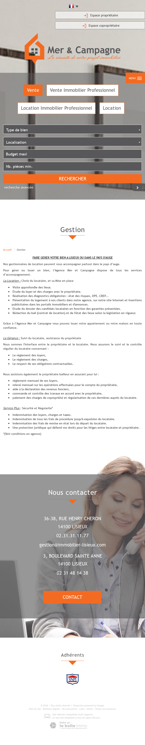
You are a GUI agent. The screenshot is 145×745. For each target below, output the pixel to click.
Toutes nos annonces (105, 709)
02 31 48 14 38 (72, 573)
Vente (33, 90)
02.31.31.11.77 (72, 536)
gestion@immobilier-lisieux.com (72, 545)
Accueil (7, 250)
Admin (90, 709)
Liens (82, 709)
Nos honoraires (69, 709)
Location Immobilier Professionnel (56, 108)
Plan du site (35, 709)
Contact (72, 597)
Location (112, 108)
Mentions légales (51, 709)
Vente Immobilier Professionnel (82, 90)
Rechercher (72, 179)
